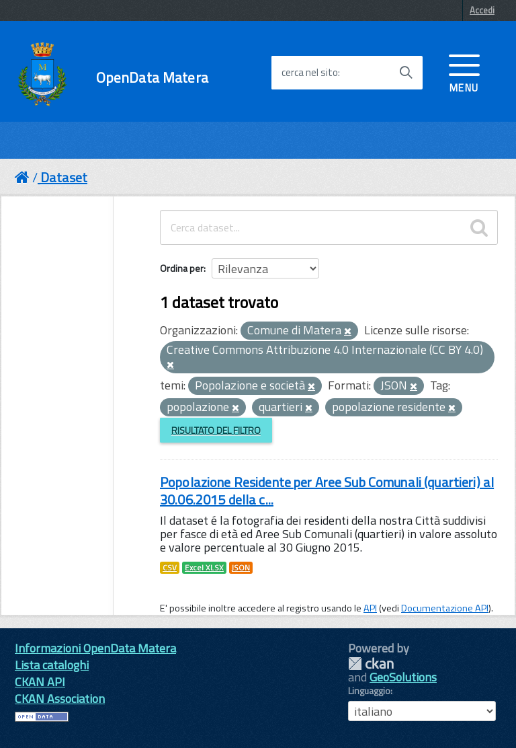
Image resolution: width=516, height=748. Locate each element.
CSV (170, 568)
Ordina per (182, 268)
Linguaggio (369, 691)
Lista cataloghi (52, 665)
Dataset (63, 177)
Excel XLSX (204, 568)
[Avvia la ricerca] (406, 72)
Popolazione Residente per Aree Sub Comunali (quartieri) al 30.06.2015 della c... (327, 491)
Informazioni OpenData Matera (95, 648)
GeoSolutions (403, 677)
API (370, 608)
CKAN (371, 664)
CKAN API (40, 682)
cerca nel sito (310, 72)
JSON (241, 568)
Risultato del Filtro (216, 430)
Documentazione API (444, 608)
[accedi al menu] (464, 71)
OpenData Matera (152, 78)
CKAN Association (60, 698)
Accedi (482, 10)
